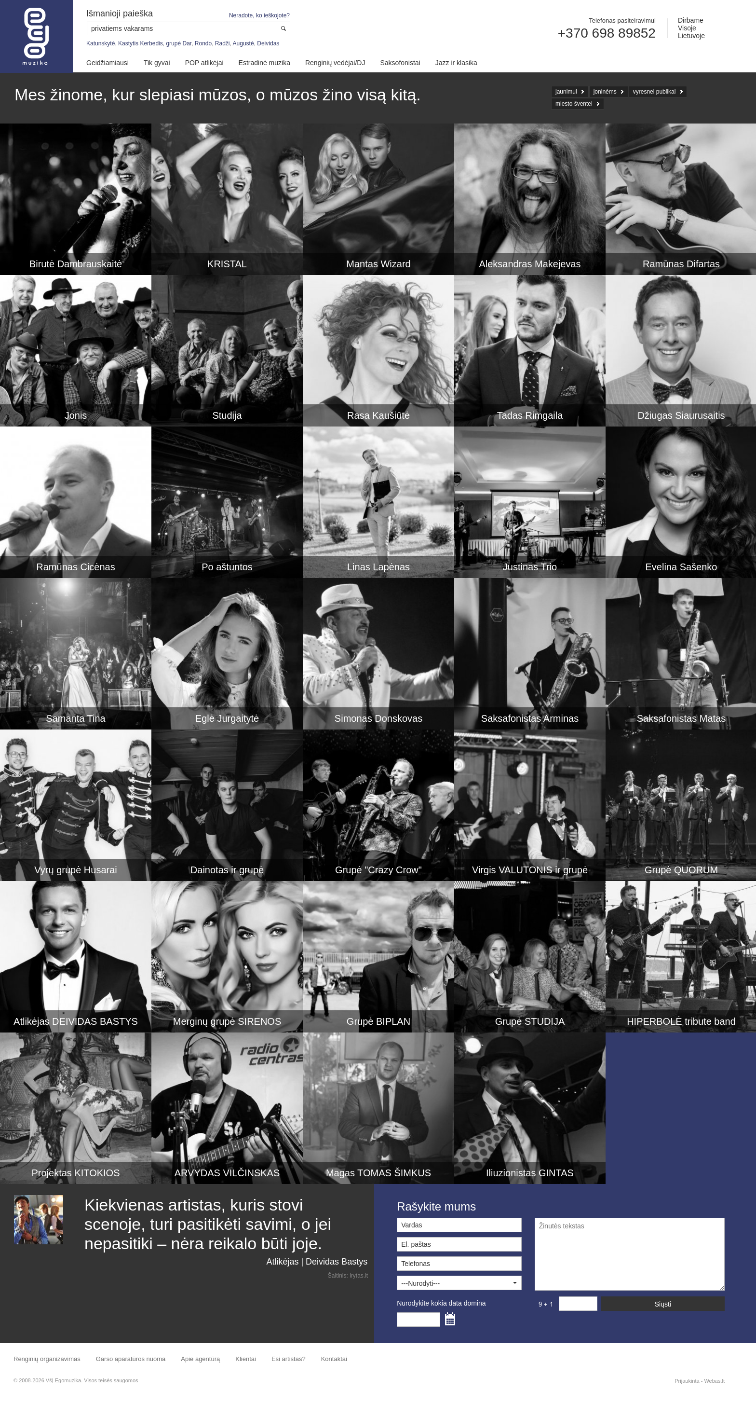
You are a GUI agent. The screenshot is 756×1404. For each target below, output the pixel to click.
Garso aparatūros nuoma (131, 1359)
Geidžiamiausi (107, 63)
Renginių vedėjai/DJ (335, 63)
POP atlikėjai (204, 63)
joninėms (605, 91)
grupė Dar (178, 43)
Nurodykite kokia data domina (441, 1303)
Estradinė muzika (264, 63)
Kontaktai (334, 1359)
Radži (222, 43)
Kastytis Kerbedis (140, 43)
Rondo (203, 43)
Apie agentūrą (200, 1359)
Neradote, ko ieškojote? (259, 15)
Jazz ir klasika (456, 63)
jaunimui (566, 91)
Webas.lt (714, 1381)
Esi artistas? (288, 1359)
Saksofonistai (400, 63)
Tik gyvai (157, 63)
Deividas (268, 43)
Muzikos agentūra (36, 36)
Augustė (243, 43)
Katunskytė (100, 43)
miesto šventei (574, 103)
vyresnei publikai (654, 91)
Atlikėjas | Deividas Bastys (316, 1261)
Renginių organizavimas (47, 1359)
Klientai (245, 1359)
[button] (459, 1283)
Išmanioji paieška (119, 13)
